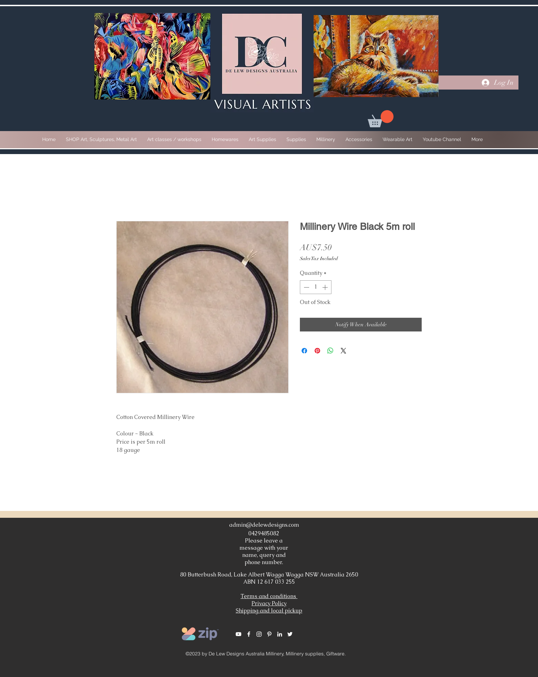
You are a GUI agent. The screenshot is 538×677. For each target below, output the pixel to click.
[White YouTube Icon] (238, 634)
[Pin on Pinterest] (317, 351)
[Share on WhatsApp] (330, 351)
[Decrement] (306, 287)
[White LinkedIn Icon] (279, 634)
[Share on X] (343, 351)
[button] (381, 118)
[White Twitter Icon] (289, 634)
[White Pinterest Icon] (269, 634)
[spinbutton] (316, 287)
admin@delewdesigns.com (264, 524)
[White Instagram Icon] (259, 634)
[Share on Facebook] (304, 351)
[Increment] (325, 287)
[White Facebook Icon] (248, 634)
